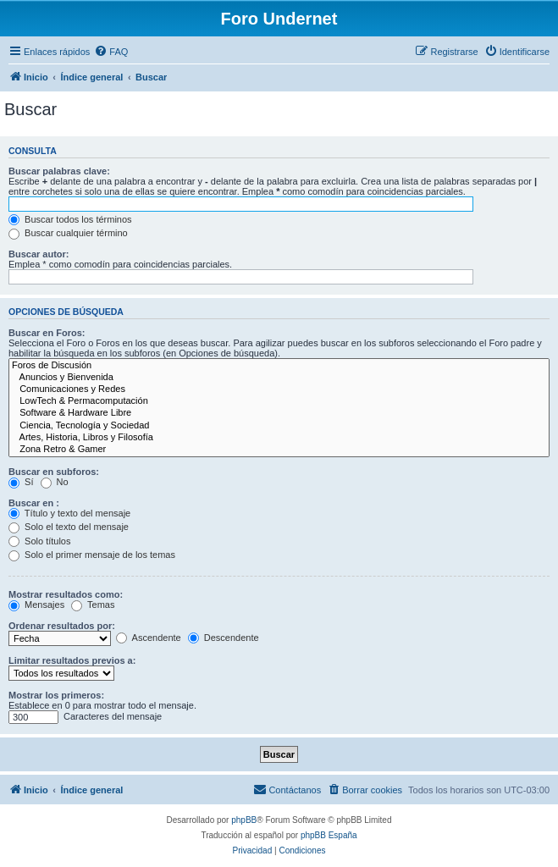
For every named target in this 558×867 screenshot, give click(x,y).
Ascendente (148, 637)
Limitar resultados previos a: (71, 660)
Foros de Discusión (279, 366)
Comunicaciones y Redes (279, 389)
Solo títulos (39, 541)
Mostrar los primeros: (56, 695)
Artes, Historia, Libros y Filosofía (279, 438)
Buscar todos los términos (70, 219)
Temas (92, 604)
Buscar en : (33, 503)
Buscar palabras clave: (59, 171)
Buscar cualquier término (68, 233)
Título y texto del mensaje (69, 513)
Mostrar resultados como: (65, 594)
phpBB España (329, 835)
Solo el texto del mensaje (68, 527)
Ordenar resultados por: (61, 626)
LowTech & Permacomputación (279, 401)
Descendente (223, 637)
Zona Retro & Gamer (279, 450)
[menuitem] (111, 51)
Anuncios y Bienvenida (279, 378)
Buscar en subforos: (53, 472)
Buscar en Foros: (46, 333)
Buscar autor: (38, 254)
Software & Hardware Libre (279, 413)
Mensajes (36, 604)
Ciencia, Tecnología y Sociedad (279, 426)
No (55, 482)
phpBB (244, 820)
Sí (20, 482)
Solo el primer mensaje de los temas (91, 554)
